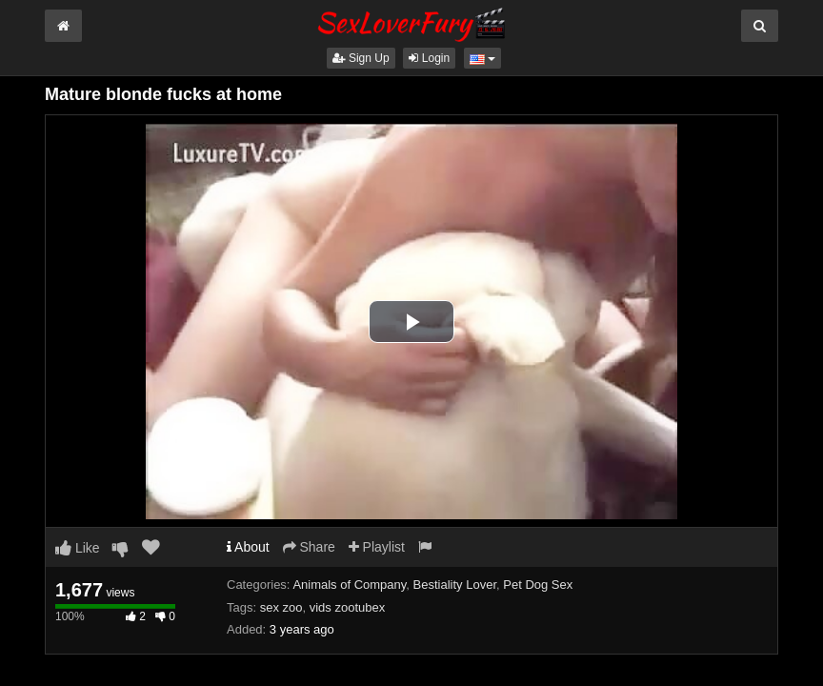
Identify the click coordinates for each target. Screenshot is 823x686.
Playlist (377, 547)
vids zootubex (348, 607)
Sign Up (361, 58)
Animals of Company (349, 584)
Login (429, 58)
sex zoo (281, 607)
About (248, 547)
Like (77, 547)
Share (309, 547)
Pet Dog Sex (537, 584)
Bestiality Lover (454, 584)
